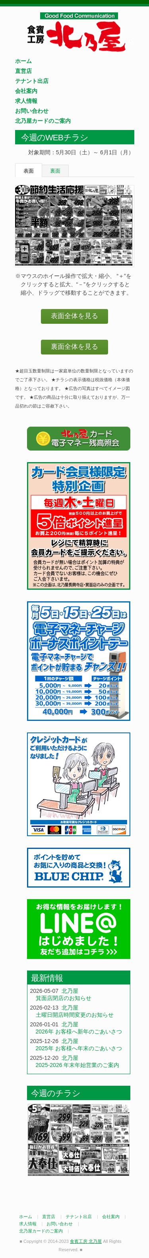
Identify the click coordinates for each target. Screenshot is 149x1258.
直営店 (23, 71)
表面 (28, 171)
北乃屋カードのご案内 (43, 121)
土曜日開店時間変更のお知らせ (75, 1015)
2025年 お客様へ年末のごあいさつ (79, 1048)
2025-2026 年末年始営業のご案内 (78, 1065)
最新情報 (47, 977)
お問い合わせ (31, 111)
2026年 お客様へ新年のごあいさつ (79, 1031)
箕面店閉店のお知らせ (63, 998)
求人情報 (26, 101)
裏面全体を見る (74, 346)
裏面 (55, 171)
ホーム (23, 61)
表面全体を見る (74, 316)
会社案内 (26, 91)
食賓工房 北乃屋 (78, 32)
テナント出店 (31, 81)
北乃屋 (70, 991)
